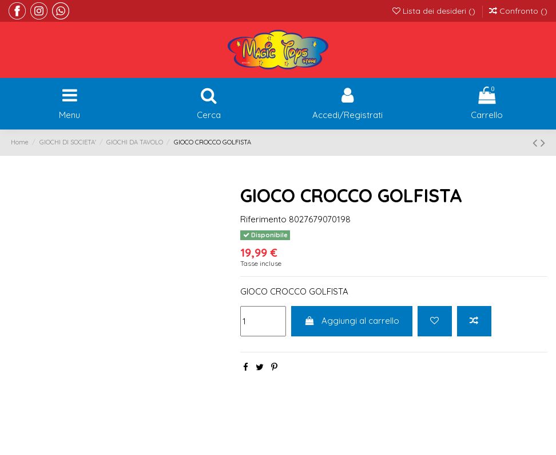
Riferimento (263, 219)
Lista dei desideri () (435, 11)
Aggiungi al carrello (352, 320)
